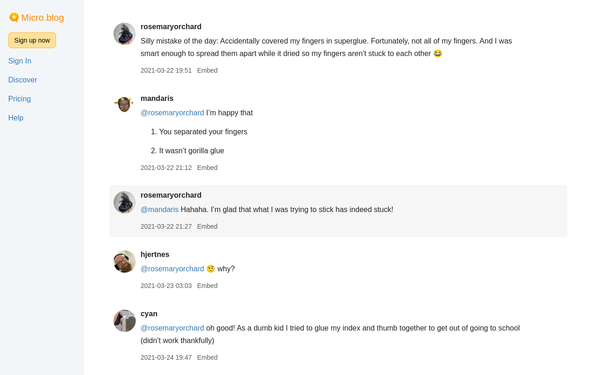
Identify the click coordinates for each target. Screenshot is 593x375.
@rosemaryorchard (172, 113)
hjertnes (154, 254)
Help (16, 118)
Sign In (20, 61)
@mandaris (159, 209)
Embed (207, 70)
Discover (22, 80)
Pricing (19, 99)
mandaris (156, 98)
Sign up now (32, 40)
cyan (148, 314)
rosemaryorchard (171, 27)
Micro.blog (42, 17)
